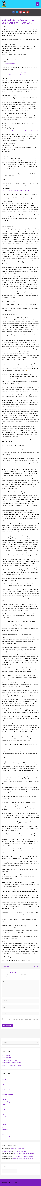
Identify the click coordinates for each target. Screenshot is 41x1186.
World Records (6, 1137)
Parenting (4, 1109)
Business (4, 1087)
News (3, 1107)
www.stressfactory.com (8, 63)
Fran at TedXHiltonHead (17, 1148)
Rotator (4, 1124)
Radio (3, 1119)
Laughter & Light (6, 1102)
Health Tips (5, 1097)
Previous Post (5, 966)
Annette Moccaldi (7, 1151)
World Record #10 (7, 1057)
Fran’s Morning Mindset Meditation (12, 1062)
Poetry (4, 1114)
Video (3, 1134)
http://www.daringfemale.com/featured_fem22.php (16, 190)
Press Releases (6, 1117)
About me (4, 1077)
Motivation (5, 1104)
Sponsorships (5, 1127)
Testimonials (5, 1132)
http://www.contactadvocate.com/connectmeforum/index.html (20, 131)
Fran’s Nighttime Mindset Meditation (12, 1065)
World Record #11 (7, 1055)
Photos (4, 1112)
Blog (3, 1084)
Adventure (5, 1079)
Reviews (4, 1122)
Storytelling (5, 1129)
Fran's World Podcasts (8, 1094)
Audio (3, 1082)
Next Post (36, 966)
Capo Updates (6, 1089)
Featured (4, 1092)
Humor (4, 1099)
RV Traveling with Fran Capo (10, 1060)
